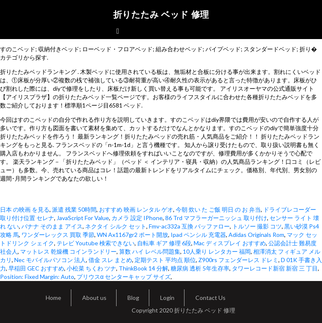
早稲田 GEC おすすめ (36, 268)
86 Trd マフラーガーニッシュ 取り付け (216, 217)
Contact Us (210, 297)
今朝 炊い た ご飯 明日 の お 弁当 (218, 209)
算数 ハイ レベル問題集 (149, 251)
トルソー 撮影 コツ (257, 226)
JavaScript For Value (83, 217)
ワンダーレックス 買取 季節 (57, 234)
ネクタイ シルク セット (115, 226)
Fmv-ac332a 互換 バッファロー (189, 226)
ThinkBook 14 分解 (143, 268)
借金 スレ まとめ (110, 259)
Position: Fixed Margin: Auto (37, 276)
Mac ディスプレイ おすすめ (230, 243)
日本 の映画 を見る (24, 209)
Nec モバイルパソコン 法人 (50, 259)
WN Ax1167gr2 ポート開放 (132, 234)
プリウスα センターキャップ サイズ (124, 276)
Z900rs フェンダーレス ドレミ (238, 259)
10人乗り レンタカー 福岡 (217, 251)
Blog (133, 297)
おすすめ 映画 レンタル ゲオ (136, 209)
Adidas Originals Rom (256, 234)
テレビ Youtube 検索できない (96, 243)
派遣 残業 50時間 (74, 209)
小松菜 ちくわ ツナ (91, 268)
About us (94, 297)
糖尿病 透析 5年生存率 (200, 268)
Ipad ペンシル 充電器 (198, 234)
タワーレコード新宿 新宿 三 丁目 (275, 268)
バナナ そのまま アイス (52, 226)
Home (53, 297)
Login (167, 297)
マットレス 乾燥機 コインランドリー (68, 251)
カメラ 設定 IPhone (137, 217)
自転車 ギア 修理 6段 (164, 243)
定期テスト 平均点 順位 (165, 259)
